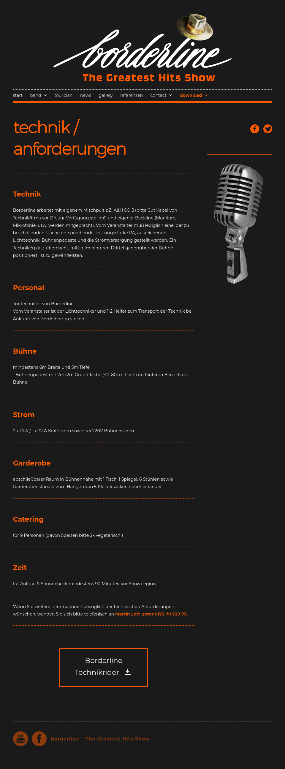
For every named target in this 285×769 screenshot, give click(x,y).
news (85, 95)
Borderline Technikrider (98, 666)
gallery (106, 95)
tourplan (64, 95)
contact (159, 95)
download (191, 95)
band (35, 95)
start (18, 95)
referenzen (131, 95)
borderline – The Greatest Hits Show (100, 739)
